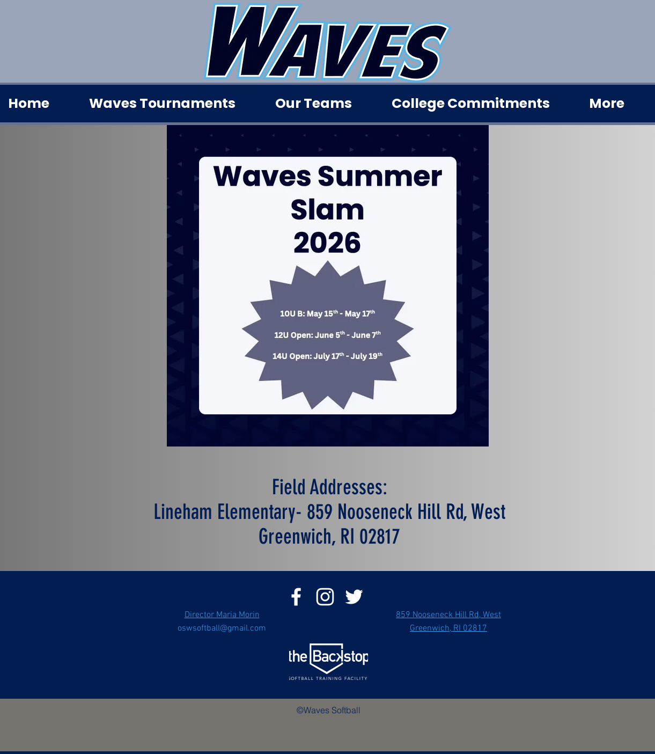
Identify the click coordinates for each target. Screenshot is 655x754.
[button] (173, 103)
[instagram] (325, 597)
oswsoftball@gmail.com (222, 628)
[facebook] (296, 597)
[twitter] (354, 597)
